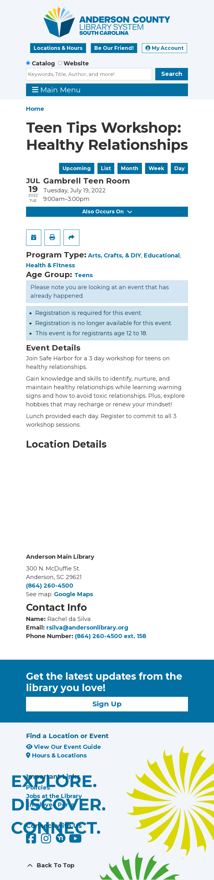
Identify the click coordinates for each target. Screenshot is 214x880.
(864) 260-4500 (49, 585)
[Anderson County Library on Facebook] (32, 840)
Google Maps (73, 594)
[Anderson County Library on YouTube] (75, 840)
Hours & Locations (56, 755)
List (106, 168)
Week (156, 168)
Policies (38, 787)
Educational (162, 255)
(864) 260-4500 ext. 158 (110, 636)
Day (179, 168)
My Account (164, 48)
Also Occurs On (107, 212)
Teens (83, 275)
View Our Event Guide (63, 746)
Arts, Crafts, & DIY (114, 255)
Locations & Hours (58, 48)
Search (171, 73)
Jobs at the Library (54, 796)
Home (35, 108)
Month (129, 168)
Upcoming (77, 168)
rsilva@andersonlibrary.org (87, 627)
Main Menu (56, 89)
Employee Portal (51, 804)
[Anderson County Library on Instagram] (47, 840)
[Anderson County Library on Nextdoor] (61, 838)
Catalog (43, 63)
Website (76, 63)
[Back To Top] (107, 865)
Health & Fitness (50, 265)
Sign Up (107, 703)
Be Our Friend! (114, 48)
